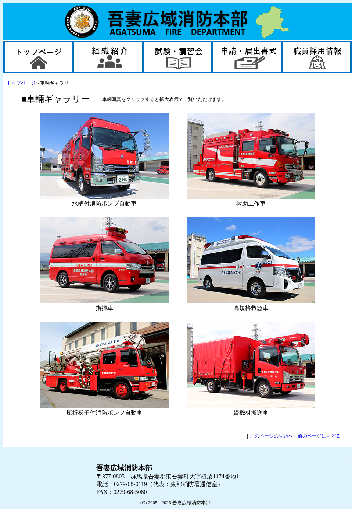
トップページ (21, 83)
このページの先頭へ (271, 436)
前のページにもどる (319, 436)
